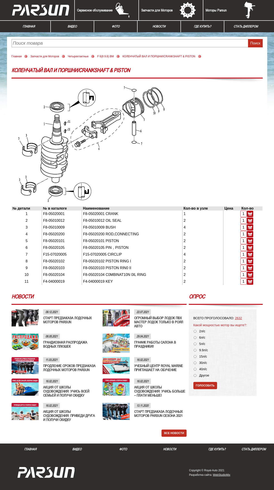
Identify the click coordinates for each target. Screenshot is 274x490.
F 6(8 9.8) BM (105, 56)
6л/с (202, 337)
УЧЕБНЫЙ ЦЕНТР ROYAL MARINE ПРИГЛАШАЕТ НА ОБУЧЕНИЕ (158, 368)
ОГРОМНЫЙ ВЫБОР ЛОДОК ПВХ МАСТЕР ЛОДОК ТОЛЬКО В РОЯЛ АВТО (158, 322)
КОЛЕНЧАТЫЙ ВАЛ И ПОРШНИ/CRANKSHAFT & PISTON (158, 56)
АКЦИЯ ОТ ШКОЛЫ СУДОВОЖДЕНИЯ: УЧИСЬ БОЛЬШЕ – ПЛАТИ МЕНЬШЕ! (159, 391)
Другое (204, 375)
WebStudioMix (221, 474)
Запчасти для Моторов (157, 10)
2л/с (202, 331)
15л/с (203, 356)
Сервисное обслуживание (94, 10)
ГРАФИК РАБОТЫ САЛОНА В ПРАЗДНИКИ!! (155, 344)
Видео (72, 26)
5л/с (202, 344)
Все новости (174, 433)
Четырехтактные (78, 56)
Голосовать (205, 385)
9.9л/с (203, 350)
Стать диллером (246, 26)
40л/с (203, 369)
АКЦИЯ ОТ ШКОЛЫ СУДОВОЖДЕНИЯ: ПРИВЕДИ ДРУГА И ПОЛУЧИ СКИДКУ (69, 415)
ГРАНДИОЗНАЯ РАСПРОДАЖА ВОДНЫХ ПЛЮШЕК (65, 344)
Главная (29, 26)
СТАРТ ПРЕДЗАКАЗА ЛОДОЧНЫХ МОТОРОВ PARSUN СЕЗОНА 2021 (158, 413)
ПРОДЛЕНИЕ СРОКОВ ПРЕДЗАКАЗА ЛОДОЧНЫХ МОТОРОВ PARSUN (69, 368)
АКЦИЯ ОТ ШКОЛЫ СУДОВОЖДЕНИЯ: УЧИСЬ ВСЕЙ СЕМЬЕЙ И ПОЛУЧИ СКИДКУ (66, 391)
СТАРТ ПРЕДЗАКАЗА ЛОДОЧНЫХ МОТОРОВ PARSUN (67, 320)
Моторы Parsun (216, 10)
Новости (158, 26)
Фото (115, 26)
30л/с (203, 363)
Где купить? (202, 26)
